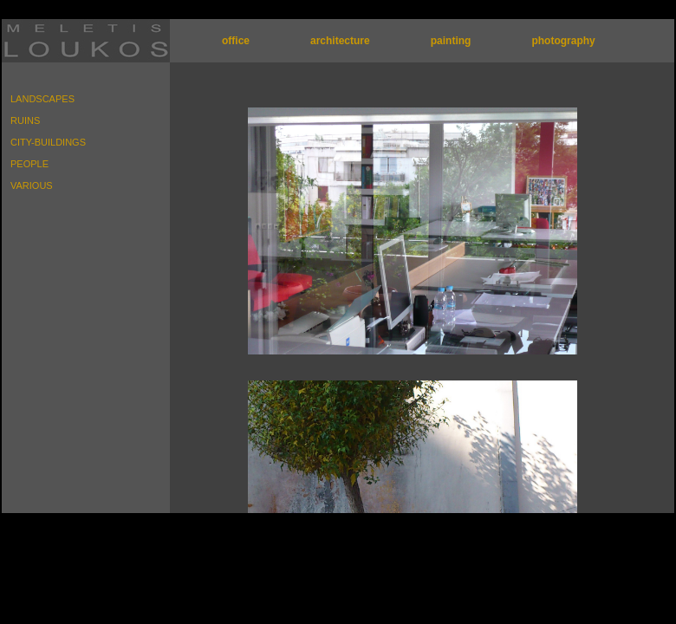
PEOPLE (29, 164)
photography (563, 41)
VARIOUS (31, 185)
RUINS (25, 120)
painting (451, 41)
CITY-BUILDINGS (48, 142)
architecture (340, 41)
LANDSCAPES (42, 99)
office (236, 41)
